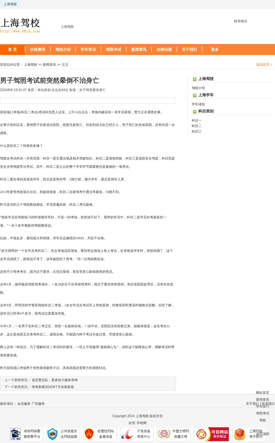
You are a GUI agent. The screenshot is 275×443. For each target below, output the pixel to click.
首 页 (12, 49)
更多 (215, 49)
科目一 (197, 120)
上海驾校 (10, 4)
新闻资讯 (139, 49)
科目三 (197, 131)
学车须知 (198, 104)
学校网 (142, 423)
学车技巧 (262, 406)
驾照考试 (113, 49)
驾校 (262, 420)
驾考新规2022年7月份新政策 (53, 387)
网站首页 (262, 393)
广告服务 (38, 404)
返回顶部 (262, 434)
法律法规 (164, 49)
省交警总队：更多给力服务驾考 (55, 380)
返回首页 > (264, 65)
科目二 (197, 126)
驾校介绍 (63, 49)
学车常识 (88, 49)
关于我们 (189, 49)
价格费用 (37, 49)
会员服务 (24, 404)
